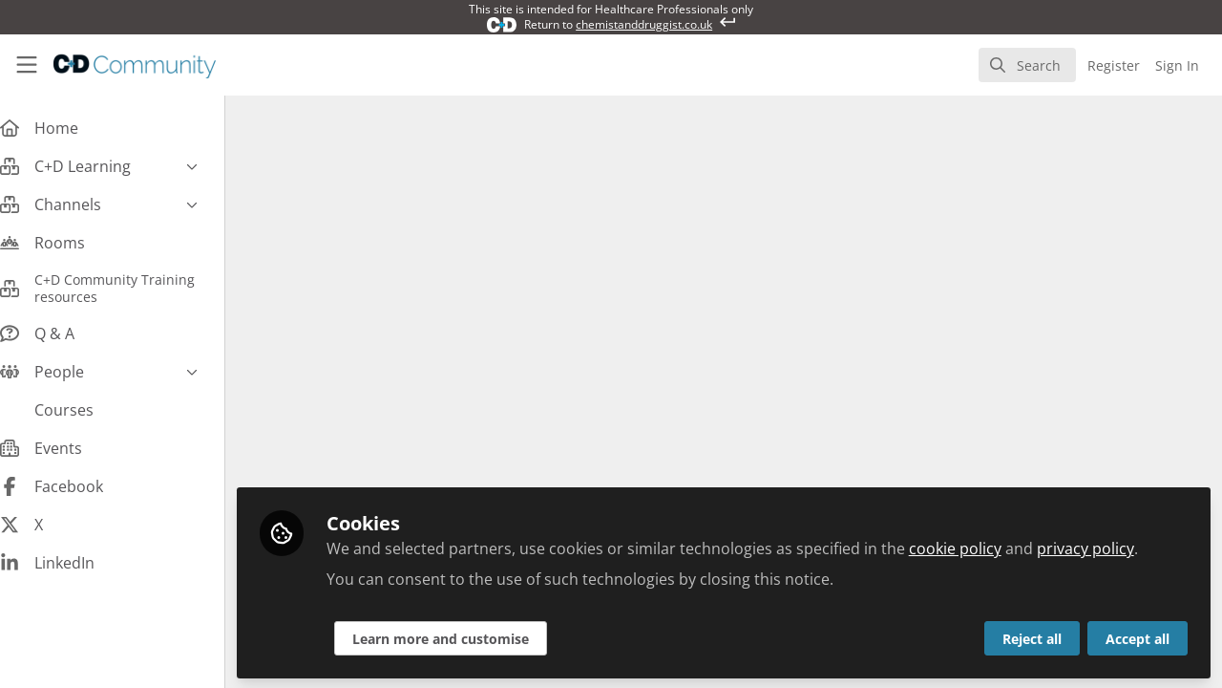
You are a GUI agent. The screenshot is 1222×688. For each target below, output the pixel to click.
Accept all (1137, 637)
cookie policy (974, 546)
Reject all (1032, 637)
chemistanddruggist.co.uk (644, 24)
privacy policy (1104, 546)
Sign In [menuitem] (1177, 65)
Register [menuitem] (1113, 65)
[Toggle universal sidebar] (26, 65)
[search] (1027, 65)
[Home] (120, 65)
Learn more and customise (459, 637)
